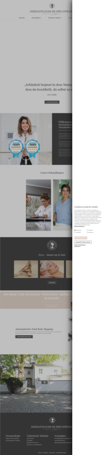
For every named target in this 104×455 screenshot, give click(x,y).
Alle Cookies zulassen (81, 238)
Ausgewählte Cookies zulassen (83, 242)
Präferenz (90, 230)
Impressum (77, 246)
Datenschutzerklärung (79, 245)
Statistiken (78, 232)
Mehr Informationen (79, 226)
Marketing (90, 232)
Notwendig (78, 230)
